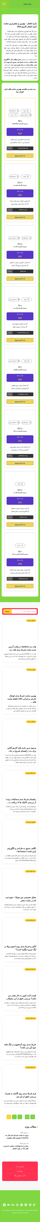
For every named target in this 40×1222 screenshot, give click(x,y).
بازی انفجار (26, 4)
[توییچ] (34, 1205)
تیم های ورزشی (30, 773)
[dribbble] (17, 1205)
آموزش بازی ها (31, 822)
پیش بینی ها (31, 670)
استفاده (10, 148)
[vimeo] (30, 1205)
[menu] (4, 4)
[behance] (13, 1205)
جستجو (7, 611)
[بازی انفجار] (35, 4)
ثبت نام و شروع (20, 155)
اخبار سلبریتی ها (20, 1175)
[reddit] (26, 1205)
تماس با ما (20, 1166)
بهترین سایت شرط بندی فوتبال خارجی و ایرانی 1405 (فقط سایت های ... (21, 699)
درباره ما (20, 1171)
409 (27, 1117)
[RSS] (4, 1205)
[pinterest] (21, 1205)
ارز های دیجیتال (30, 969)
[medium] (8, 1205)
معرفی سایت (31, 621)
